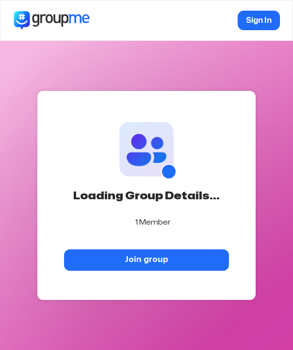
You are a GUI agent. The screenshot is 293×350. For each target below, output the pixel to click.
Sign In (259, 20)
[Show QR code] (169, 171)
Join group (146, 259)
